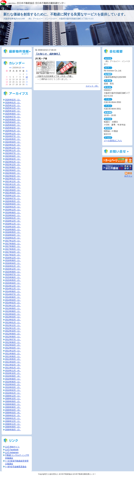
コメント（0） (92, 86)
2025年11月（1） (13, 108)
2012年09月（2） (13, 334)
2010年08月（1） (13, 379)
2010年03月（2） (13, 387)
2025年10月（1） (13, 111)
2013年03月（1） (13, 317)
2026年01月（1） (13, 102)
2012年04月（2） (13, 345)
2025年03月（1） (13, 125)
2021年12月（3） (13, 181)
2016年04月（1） (13, 263)
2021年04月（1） (13, 190)
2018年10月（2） (13, 226)
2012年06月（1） (13, 342)
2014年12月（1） (13, 286)
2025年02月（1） (13, 128)
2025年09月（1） (13, 114)
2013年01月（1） (13, 322)
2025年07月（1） (13, 117)
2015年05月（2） (13, 280)
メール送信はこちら (113, 140)
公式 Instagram (12, 452)
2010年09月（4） (13, 376)
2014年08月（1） (13, 291)
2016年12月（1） (13, 258)
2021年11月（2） (13, 184)
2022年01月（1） (13, 178)
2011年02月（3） (13, 365)
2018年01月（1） (13, 238)
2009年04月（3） (13, 410)
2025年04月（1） (13, 122)
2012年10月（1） (13, 331)
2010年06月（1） (13, 382)
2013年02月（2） (13, 320)
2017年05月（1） (13, 249)
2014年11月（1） (13, 288)
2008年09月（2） (13, 427)
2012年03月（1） (13, 348)
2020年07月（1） (13, 198)
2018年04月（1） (13, 235)
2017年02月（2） (13, 255)
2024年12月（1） (13, 133)
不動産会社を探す (117, 167)
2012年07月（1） (13, 339)
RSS (128, 173)
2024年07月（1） (13, 136)
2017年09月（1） (13, 243)
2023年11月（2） (13, 150)
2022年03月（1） (13, 173)
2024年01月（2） (13, 145)
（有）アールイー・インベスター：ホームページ (117, 160)
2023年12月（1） (13, 148)
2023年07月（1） (13, 153)
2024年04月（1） (13, 142)
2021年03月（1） (13, 193)
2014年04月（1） (13, 300)
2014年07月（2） (13, 294)
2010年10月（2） (13, 373)
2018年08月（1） (13, 229)
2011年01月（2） (13, 368)
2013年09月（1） (13, 308)
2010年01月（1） (13, 393)
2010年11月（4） (13, 370)
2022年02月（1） (13, 176)
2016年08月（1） (13, 260)
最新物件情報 (17, 52)
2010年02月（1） (13, 390)
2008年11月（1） (13, 424)
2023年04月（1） (13, 156)
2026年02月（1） (13, 100)
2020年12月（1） (13, 195)
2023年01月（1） (13, 162)
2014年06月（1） (13, 297)
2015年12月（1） (13, 269)
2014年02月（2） (13, 303)
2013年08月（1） (13, 311)
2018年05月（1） (13, 232)
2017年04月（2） (13, 252)
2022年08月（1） (13, 167)
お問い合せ (117, 151)
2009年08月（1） (13, 404)
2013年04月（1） (13, 314)
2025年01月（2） (13, 131)
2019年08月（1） (13, 212)
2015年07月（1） (13, 274)
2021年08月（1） (13, 187)
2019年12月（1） (13, 210)
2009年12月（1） (13, 396)
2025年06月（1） (13, 119)
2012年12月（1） (13, 325)
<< (10, 67)
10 (27, 77)
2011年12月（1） (13, 351)
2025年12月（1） (13, 105)
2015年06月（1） (13, 277)
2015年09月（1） (13, 272)
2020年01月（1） (13, 207)
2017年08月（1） (13, 246)
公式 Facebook (11, 449)
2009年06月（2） (13, 407)
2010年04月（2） (13, 384)
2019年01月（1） (13, 218)
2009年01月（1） (13, 418)
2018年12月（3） (13, 221)
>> (23, 67)
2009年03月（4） (13, 413)
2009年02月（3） (13, 415)
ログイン (128, 176)
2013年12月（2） (13, 305)
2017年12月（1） (13, 241)
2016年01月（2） (13, 266)
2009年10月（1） (13, 398)
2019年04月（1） (13, 215)
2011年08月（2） (13, 353)
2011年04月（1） (13, 362)
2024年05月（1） (13, 139)
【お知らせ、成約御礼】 (48, 54)
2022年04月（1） (13, 170)
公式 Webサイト (12, 447)
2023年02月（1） (13, 159)
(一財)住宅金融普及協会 (15, 466)
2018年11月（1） (13, 224)
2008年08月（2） (13, 429)
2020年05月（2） (13, 201)
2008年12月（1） (13, 421)
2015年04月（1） (13, 283)
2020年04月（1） (13, 204)
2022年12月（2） (13, 164)
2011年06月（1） (13, 356)
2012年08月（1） (13, 336)
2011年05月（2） (13, 359)
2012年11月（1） (13, 328)
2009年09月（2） (13, 401)
